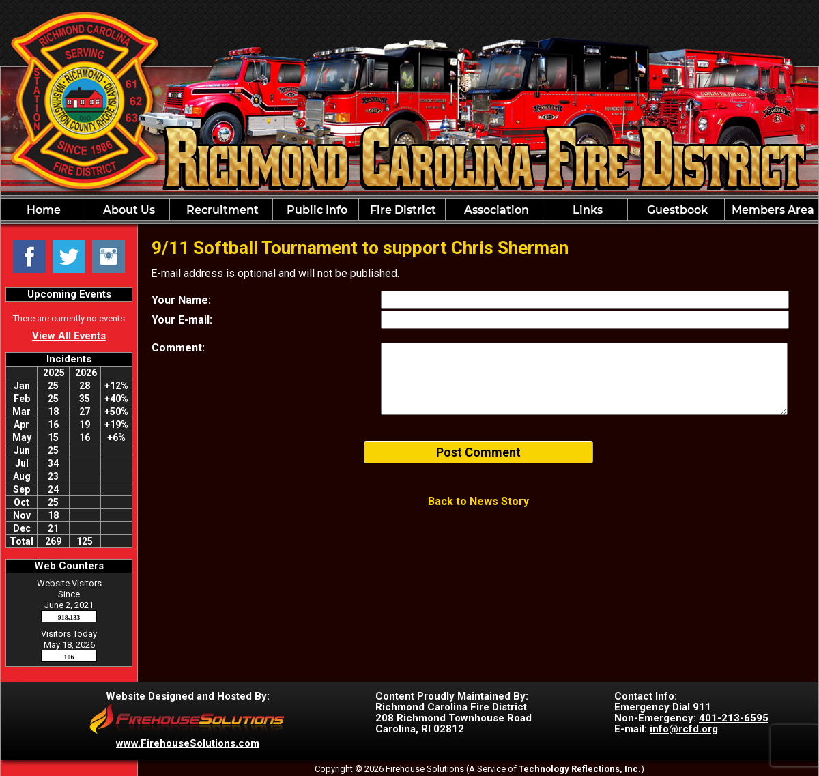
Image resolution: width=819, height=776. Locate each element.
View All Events (69, 336)
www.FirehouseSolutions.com (187, 743)
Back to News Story (478, 501)
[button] (127, 209)
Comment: (178, 347)
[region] (409, 209)
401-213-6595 (733, 718)
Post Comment (478, 452)
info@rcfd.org (684, 729)
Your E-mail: (182, 319)
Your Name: (181, 299)
